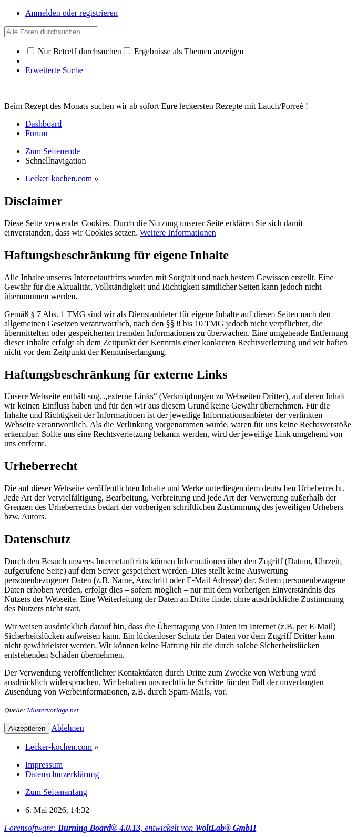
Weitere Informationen (178, 232)
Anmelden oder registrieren (71, 12)
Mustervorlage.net (52, 710)
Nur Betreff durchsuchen (74, 51)
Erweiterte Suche (54, 70)
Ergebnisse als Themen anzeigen (184, 51)
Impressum (44, 764)
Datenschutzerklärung (62, 774)
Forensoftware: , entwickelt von (130, 827)
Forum (36, 133)
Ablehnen (68, 727)
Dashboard (43, 123)
